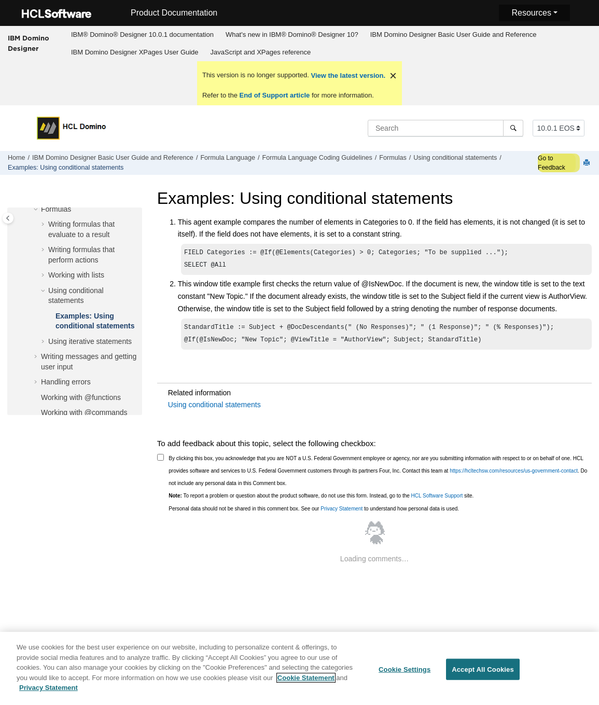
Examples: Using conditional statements (65, 167)
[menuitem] (142, 35)
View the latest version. (347, 75)
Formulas (392, 157)
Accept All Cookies (483, 677)
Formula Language (227, 157)
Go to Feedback (551, 163)
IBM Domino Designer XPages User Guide (135, 52)
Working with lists (76, 275)
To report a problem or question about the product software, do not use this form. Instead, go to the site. (321, 500)
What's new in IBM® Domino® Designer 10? (292, 34)
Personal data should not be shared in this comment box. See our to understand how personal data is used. (314, 513)
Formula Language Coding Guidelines (317, 157)
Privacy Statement (342, 513)
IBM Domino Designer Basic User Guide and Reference (453, 34)
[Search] (513, 128)
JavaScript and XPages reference (261, 52)
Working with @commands (84, 412)
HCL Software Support (437, 500)
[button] (37, 209)
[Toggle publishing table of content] (8, 218)
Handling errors (66, 382)
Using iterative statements (90, 341)
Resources (531, 12)
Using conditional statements (455, 157)
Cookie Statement (306, 685)
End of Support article (275, 95)
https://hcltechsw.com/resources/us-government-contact (514, 475)
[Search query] (445, 128)
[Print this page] (587, 163)
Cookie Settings (404, 677)
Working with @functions (81, 397)
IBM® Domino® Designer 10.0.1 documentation (142, 34)
